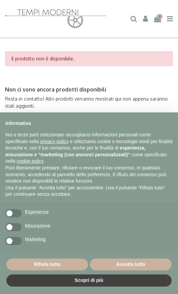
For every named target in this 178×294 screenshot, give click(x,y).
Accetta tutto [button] (130, 264)
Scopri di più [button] (89, 280)
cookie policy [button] (30, 161)
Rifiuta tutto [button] (47, 264)
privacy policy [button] (54, 141)
